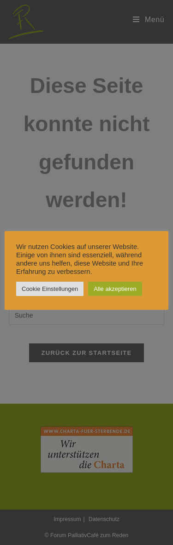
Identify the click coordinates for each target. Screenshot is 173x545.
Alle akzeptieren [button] (115, 288)
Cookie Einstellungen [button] (50, 288)
